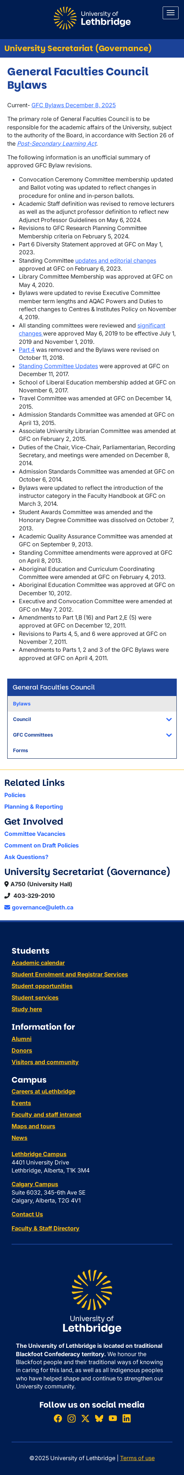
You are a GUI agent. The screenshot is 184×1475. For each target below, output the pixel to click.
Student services (35, 997)
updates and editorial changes (115, 260)
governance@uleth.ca (38, 907)
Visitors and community (45, 1062)
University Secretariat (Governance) (78, 48)
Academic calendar (38, 962)
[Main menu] (171, 13)
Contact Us (27, 1214)
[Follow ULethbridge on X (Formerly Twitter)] (85, 1418)
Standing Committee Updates (58, 366)
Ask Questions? (26, 857)
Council (22, 719)
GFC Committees (33, 735)
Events (21, 1103)
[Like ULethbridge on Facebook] (58, 1418)
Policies (15, 795)
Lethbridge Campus (39, 1154)
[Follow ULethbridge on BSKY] (99, 1418)
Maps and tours (33, 1126)
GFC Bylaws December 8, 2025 (73, 105)
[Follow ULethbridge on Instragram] (71, 1418)
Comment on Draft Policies (41, 845)
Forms (20, 750)
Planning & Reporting (33, 806)
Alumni (21, 1038)
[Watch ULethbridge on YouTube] (113, 1418)
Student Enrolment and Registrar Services (70, 974)
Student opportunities (42, 985)
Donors (22, 1050)
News (19, 1137)
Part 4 (27, 349)
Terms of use (137, 1458)
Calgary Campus (35, 1184)
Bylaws (22, 704)
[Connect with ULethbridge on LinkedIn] (126, 1418)
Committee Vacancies (34, 833)
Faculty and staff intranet (46, 1114)
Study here (27, 1009)
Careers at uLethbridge (43, 1091)
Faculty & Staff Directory (46, 1228)
